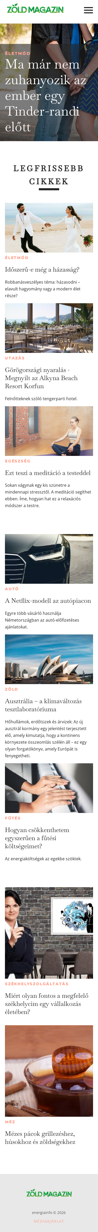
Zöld (12, 689)
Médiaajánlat (49, 1221)
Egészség (17, 461)
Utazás (15, 358)
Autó (12, 589)
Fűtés (13, 818)
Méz (10, 1122)
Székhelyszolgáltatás (37, 984)
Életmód (17, 53)
